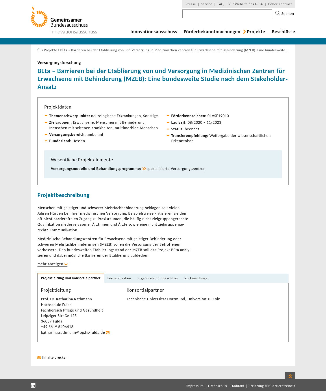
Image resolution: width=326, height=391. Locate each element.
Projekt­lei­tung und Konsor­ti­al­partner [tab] (71, 278)
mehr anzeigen (50, 264)
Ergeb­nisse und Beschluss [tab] (158, 278)
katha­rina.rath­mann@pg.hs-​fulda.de (73, 332)
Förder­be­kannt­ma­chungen (212, 32)
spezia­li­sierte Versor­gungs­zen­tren (176, 168)
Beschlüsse (283, 32)
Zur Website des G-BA (246, 4)
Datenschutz (218, 386)
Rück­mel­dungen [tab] (196, 278)
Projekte (256, 32)
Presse (191, 4)
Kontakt (238, 386)
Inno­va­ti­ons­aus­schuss (153, 32)
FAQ (220, 4)
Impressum (195, 386)
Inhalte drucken (55, 357)
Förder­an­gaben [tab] (119, 278)
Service (206, 4)
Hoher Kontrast (280, 4)
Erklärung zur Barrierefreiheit (272, 386)
